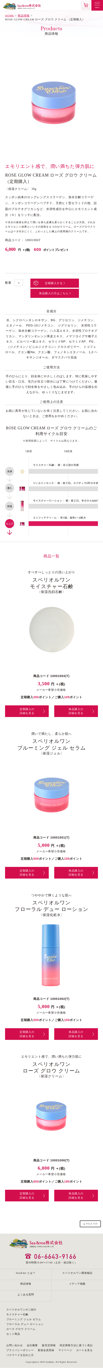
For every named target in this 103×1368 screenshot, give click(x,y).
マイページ (65, 1350)
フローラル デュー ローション (25, 1324)
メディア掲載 (77, 1283)
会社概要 (32, 1345)
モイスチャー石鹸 (17, 1314)
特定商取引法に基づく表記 (76, 1345)
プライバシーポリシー (20, 1350)
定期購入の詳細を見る (27, 711)
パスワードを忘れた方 (20, 1355)
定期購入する (54, 283)
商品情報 (24, 15)
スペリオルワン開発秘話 (77, 1272)
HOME (9, 15)
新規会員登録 (46, 1350)
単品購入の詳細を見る (76, 711)
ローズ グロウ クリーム (20, 1329)
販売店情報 (49, 1345)
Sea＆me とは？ (25, 1272)
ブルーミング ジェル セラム (23, 1319)
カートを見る (84, 1350)
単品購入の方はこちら (54, 293)
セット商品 (13, 1333)
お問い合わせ (14, 1345)
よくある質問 (26, 1294)
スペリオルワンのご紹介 (21, 1309)
